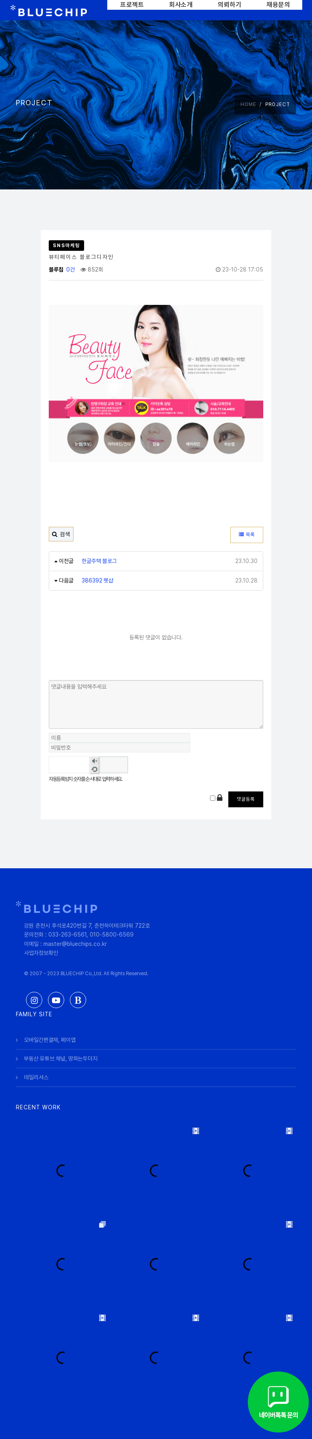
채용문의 (278, 5)
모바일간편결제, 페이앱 (50, 1039)
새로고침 (94, 769)
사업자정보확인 (41, 953)
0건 (70, 269)
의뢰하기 (229, 5)
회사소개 (181, 5)
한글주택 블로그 (99, 561)
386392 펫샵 (98, 580)
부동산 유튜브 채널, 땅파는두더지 (61, 1058)
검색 (61, 534)
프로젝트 (132, 5)
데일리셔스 (36, 1077)
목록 (247, 534)
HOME (248, 104)
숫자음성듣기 (94, 760)
